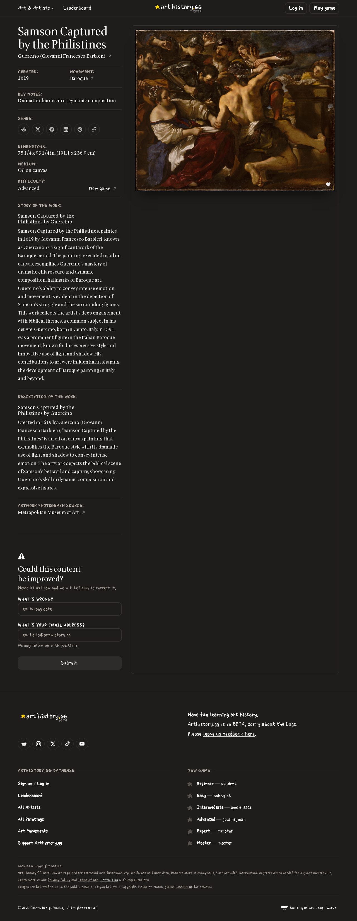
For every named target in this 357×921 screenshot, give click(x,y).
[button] (36, 7)
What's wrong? (35, 599)
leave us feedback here (229, 734)
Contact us (109, 880)
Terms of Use (88, 880)
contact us (183, 887)
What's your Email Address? (51, 625)
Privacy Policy (59, 880)
